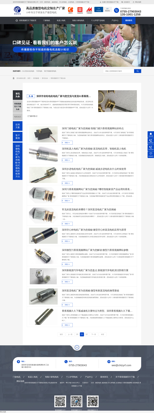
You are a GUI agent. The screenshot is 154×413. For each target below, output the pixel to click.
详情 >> (67, 142)
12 (87, 334)
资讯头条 (45, 78)
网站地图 (138, 2)
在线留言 (127, 2)
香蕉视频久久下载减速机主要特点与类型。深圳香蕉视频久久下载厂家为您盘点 (98, 311)
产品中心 (115, 20)
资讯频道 (36, 78)
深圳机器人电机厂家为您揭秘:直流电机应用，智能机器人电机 (94, 148)
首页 (29, 78)
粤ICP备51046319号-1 (73, 383)
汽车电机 (39, 71)
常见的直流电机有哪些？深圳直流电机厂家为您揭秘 (89, 209)
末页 (102, 334)
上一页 (70, 334)
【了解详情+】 (32, 116)
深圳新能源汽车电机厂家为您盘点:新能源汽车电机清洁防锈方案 (95, 270)
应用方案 (18, 126)
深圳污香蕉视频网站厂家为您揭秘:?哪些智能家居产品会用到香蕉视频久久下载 (98, 189)
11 (82, 334)
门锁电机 (46, 20)
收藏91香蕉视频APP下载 (110, 2)
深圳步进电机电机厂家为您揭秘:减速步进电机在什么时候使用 (94, 169)
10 (77, 334)
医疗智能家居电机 (50, 71)
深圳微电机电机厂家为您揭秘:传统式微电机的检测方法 (17, 161)
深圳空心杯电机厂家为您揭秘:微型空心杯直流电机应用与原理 (94, 229)
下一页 (93, 334)
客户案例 (18, 136)
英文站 (107, 10)
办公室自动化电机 (28, 71)
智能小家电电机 (78, 20)
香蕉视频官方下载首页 (26, 20)
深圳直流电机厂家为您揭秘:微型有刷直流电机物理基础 (90, 290)
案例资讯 (128, 20)
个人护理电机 (72, 377)
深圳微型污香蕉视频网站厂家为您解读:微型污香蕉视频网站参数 (95, 250)
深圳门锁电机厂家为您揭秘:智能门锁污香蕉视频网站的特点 (93, 128)
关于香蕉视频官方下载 (125, 377)
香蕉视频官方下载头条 (58, 78)
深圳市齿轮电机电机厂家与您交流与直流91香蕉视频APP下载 (64, 96)
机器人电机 (61, 20)
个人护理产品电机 (98, 20)
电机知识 (17, 117)
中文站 (98, 10)
